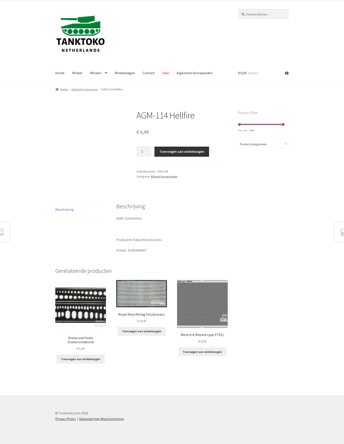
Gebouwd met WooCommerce (101, 419)
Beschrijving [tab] (64, 209)
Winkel (77, 73)
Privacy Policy (65, 419)
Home (59, 73)
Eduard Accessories (85, 89)
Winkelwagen (125, 73)
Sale (166, 73)
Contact (149, 73)
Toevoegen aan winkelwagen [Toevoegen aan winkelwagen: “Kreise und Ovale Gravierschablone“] (80, 359)
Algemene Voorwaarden (194, 73)
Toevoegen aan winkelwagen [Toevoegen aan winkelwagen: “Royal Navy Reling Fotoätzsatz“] (141, 331)
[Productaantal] (143, 152)
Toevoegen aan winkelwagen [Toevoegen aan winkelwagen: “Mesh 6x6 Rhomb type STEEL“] (202, 352)
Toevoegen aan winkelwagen (181, 151)
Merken (95, 73)
